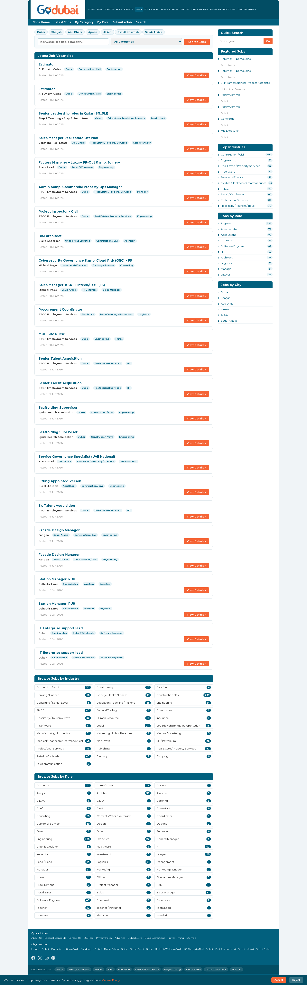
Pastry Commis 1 (231, 94)
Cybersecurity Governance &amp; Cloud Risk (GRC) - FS (85, 260)
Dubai (41, 32)
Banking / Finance (232, 177)
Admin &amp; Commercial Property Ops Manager (80, 187)
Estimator (47, 64)
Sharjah (56, 32)
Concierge (228, 118)
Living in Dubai (40, 949)
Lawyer (225, 274)
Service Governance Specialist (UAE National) (77, 456)
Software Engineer (233, 246)
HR (223, 251)
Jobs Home (41, 22)
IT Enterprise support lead (61, 628)
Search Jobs (197, 42)
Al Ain (107, 32)
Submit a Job (122, 22)
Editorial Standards (55, 937)
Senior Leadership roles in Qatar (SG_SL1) (73, 113)
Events (129, 9)
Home (91, 9)
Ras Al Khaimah (128, 32)
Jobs (139, 9)
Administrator (229, 229)
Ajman (92, 32)
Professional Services (234, 200)
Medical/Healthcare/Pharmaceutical (244, 183)
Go (268, 41)
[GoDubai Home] (58, 9)
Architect (227, 257)
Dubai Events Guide (141, 949)
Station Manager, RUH (57, 579)
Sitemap (191, 937)
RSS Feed (88, 937)
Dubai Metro (199, 9)
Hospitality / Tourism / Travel (238, 205)
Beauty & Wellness (109, 9)
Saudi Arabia (153, 32)
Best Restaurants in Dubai (230, 949)
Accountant (228, 234)
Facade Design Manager (59, 530)
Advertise (120, 937)
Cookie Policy (111, 980)
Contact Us (74, 937)
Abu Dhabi (75, 32)
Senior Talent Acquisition (60, 358)
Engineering (228, 160)
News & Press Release (175, 9)
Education (151, 9)
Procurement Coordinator (60, 309)
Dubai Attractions (223, 9)
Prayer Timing (247, 9)
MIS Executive (230, 130)
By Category (84, 22)
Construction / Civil (232, 154)
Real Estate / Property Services (240, 165)
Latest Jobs (62, 22)
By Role (102, 22)
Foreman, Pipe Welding (236, 58)
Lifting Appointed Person (60, 481)
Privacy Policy (104, 937)
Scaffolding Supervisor (58, 407)
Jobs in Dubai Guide (258, 949)
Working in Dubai (91, 949)
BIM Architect (50, 236)
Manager (226, 268)
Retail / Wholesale (232, 194)
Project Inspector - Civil (58, 211)
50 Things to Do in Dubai (198, 949)
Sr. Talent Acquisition (57, 506)
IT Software (228, 171)
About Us (36, 937)
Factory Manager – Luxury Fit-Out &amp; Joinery (79, 162)
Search (141, 22)
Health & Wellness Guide (168, 949)
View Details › (196, 75)
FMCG (225, 188)
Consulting (227, 240)
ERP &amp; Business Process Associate (245, 82)
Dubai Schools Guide (115, 949)
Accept (278, 980)
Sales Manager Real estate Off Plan (68, 138)
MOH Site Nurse (52, 334)
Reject (296, 980)
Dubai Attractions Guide (65, 949)
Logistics (226, 263)
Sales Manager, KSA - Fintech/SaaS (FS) (72, 285)
